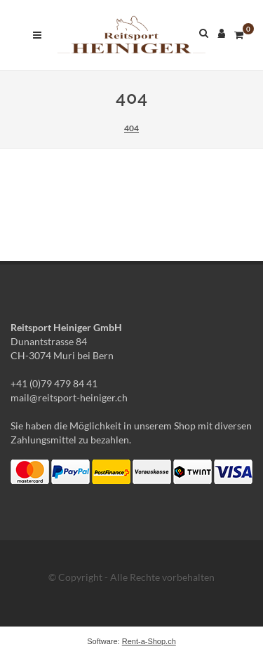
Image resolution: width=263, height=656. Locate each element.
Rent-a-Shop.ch (149, 641)
